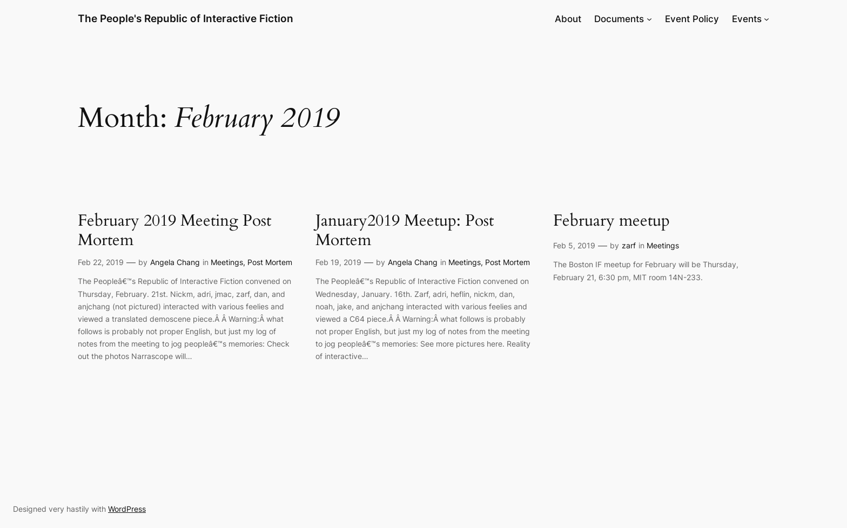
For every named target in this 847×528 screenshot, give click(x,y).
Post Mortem (269, 262)
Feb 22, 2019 (101, 262)
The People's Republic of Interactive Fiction (185, 18)
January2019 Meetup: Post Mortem (404, 231)
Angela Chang (175, 262)
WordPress (127, 508)
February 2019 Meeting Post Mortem (174, 231)
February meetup (611, 221)
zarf (629, 245)
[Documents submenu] (649, 19)
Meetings (227, 262)
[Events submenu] (766, 19)
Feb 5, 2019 (574, 245)
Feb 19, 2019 (338, 262)
